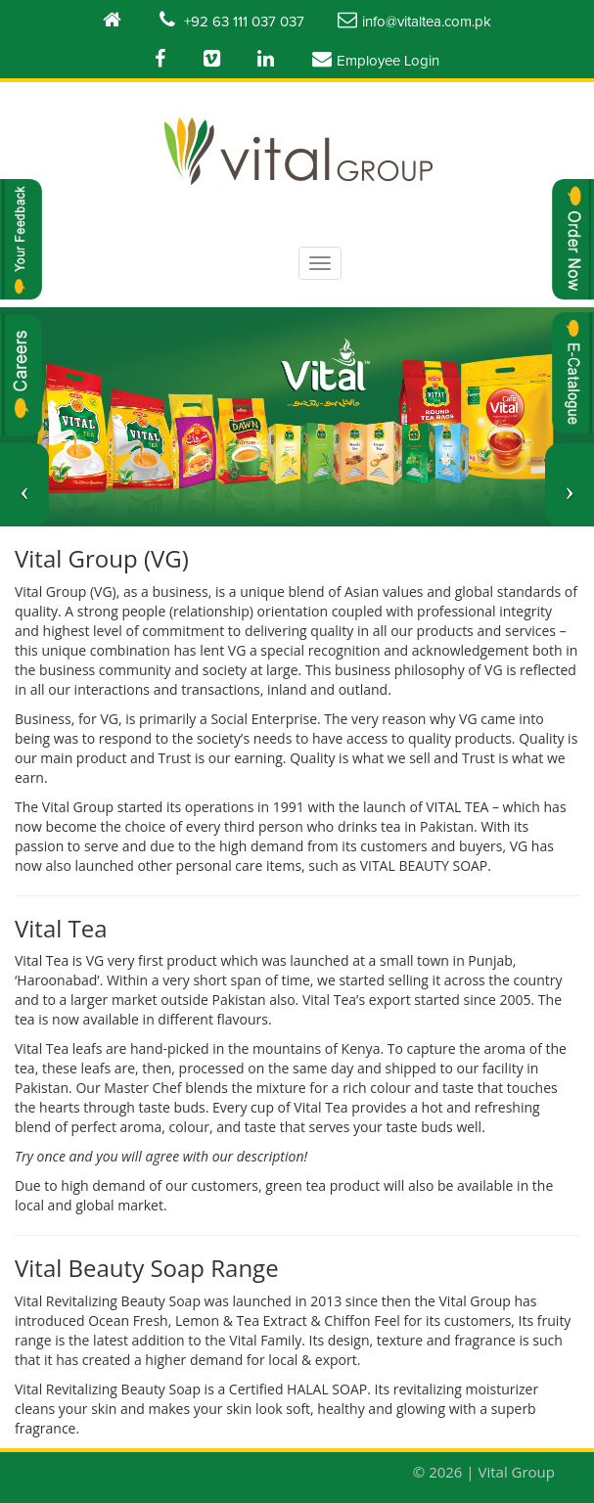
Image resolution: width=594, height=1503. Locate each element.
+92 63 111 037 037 (232, 19)
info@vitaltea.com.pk (414, 19)
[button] (24, 484)
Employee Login (375, 58)
